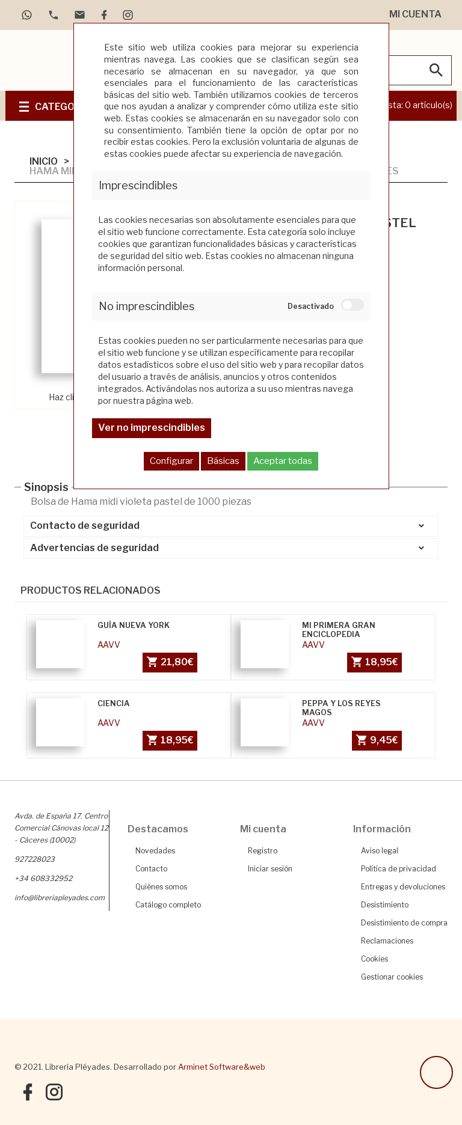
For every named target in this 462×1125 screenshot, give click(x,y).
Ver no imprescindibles (151, 427)
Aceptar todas (282, 461)
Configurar (171, 461)
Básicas (223, 461)
